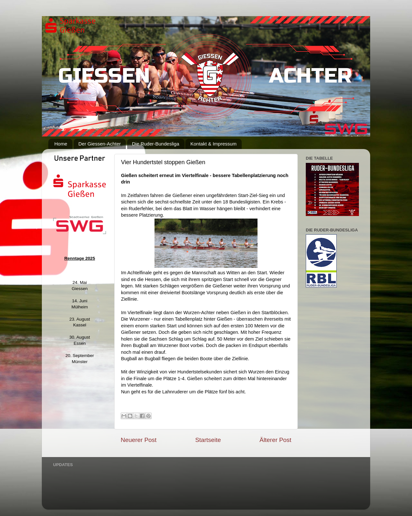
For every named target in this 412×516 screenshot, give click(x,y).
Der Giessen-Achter (100, 143)
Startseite (208, 439)
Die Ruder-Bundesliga (155, 143)
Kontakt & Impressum (213, 143)
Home (60, 143)
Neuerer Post (138, 439)
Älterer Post (275, 439)
